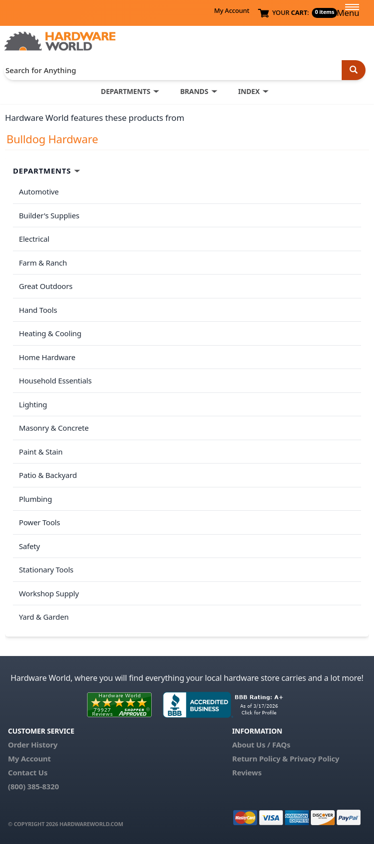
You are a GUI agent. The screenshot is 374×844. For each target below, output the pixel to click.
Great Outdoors (46, 286)
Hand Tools (38, 310)
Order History (33, 745)
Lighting (33, 404)
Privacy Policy (314, 758)
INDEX (249, 91)
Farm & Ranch (43, 263)
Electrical (34, 239)
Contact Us (28, 772)
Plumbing (35, 499)
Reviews (247, 772)
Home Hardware (47, 357)
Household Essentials (55, 380)
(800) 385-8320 (33, 786)
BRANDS (194, 91)
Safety (29, 546)
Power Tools (39, 522)
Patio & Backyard (48, 475)
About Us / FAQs (261, 745)
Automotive (39, 191)
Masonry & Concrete (54, 428)
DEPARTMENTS (125, 91)
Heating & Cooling (50, 333)
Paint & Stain (41, 452)
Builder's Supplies (49, 215)
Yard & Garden (44, 617)
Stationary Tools (46, 569)
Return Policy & (260, 758)
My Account (231, 10)
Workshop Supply (49, 593)
